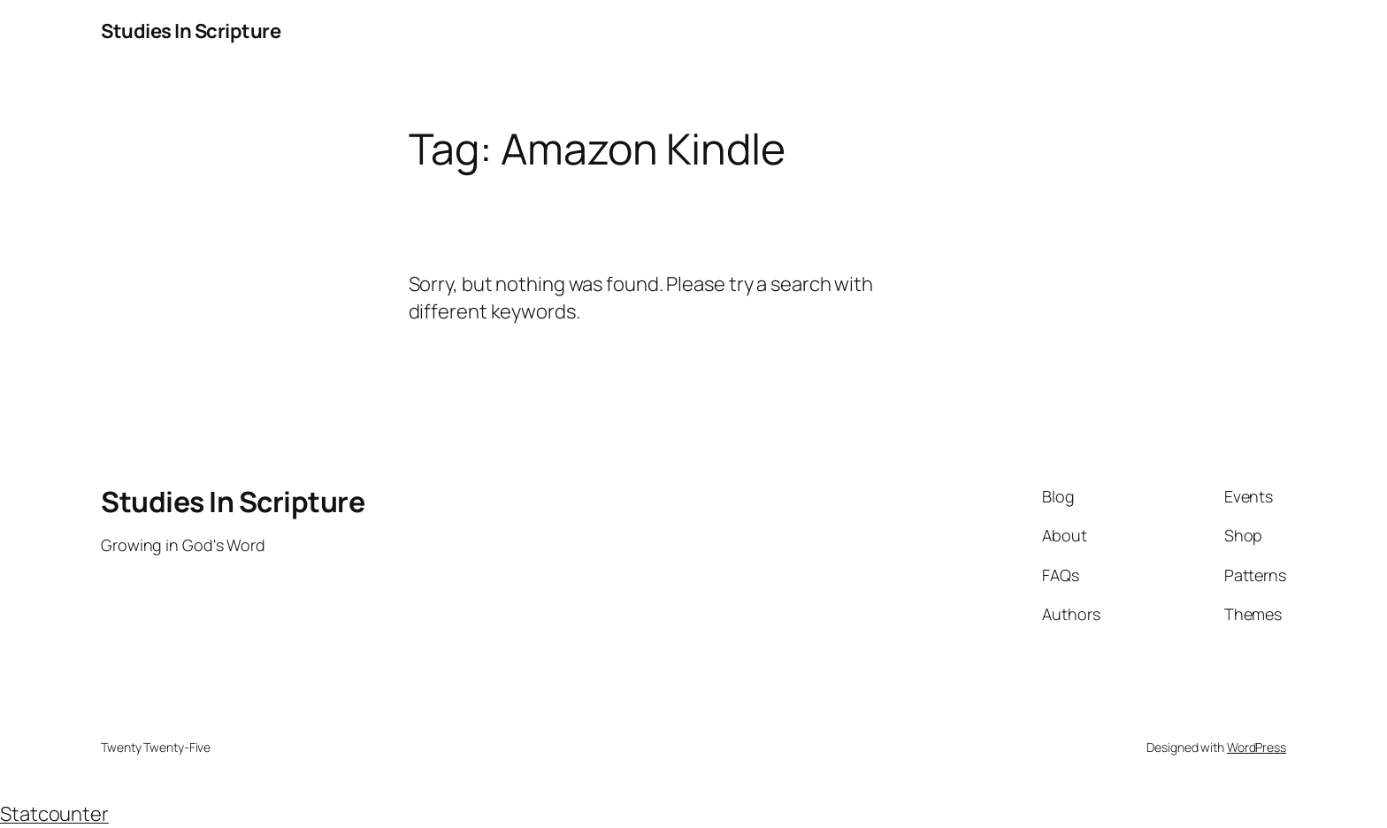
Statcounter (54, 814)
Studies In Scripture (190, 31)
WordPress (1256, 747)
